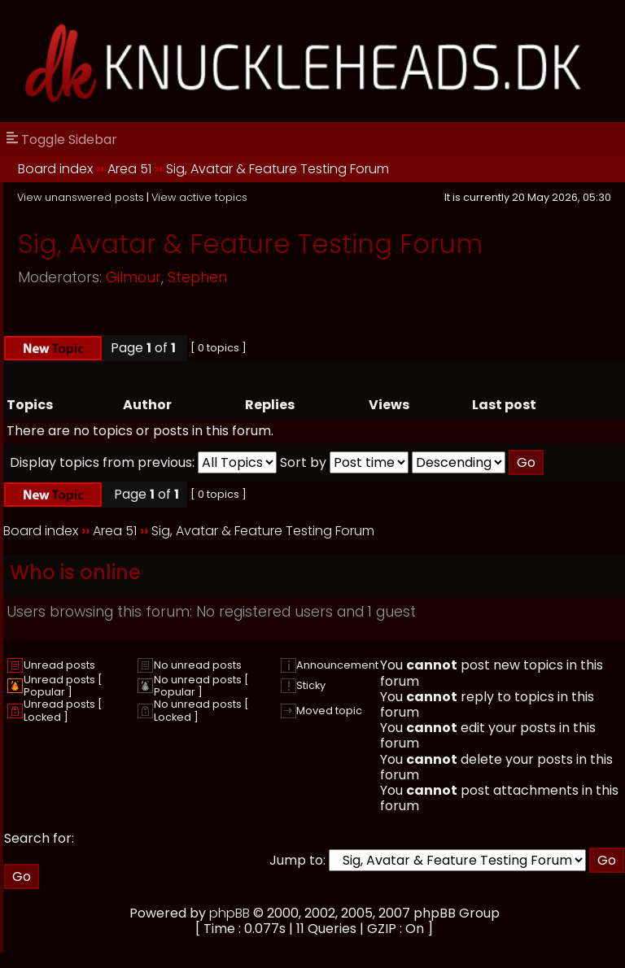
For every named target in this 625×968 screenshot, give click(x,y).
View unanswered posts (80, 197)
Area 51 (129, 168)
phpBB (229, 913)
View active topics (199, 197)
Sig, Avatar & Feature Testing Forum (277, 168)
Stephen (197, 277)
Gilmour (133, 277)
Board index (55, 168)
